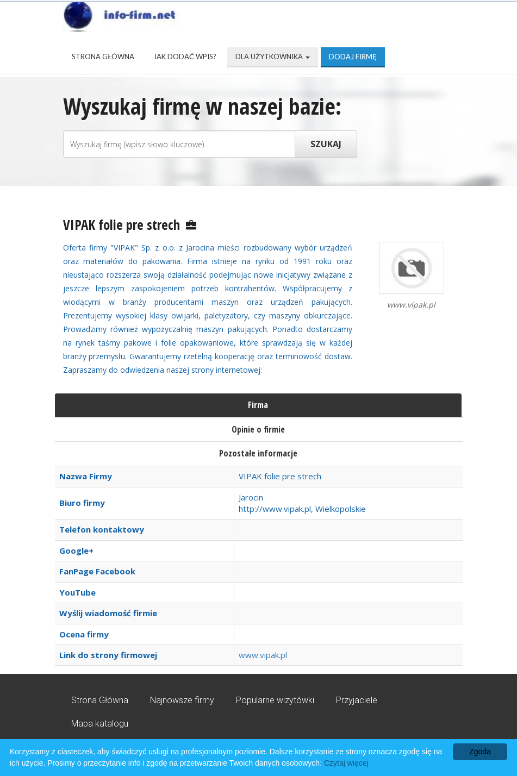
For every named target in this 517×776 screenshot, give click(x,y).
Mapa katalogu (99, 723)
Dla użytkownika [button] (272, 56)
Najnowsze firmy (182, 700)
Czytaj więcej (346, 763)
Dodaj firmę (353, 56)
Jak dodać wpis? (184, 56)
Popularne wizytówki (275, 700)
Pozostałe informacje (258, 453)
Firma (258, 405)
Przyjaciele (356, 700)
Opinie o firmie (258, 429)
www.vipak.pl (263, 654)
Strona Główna (103, 56)
